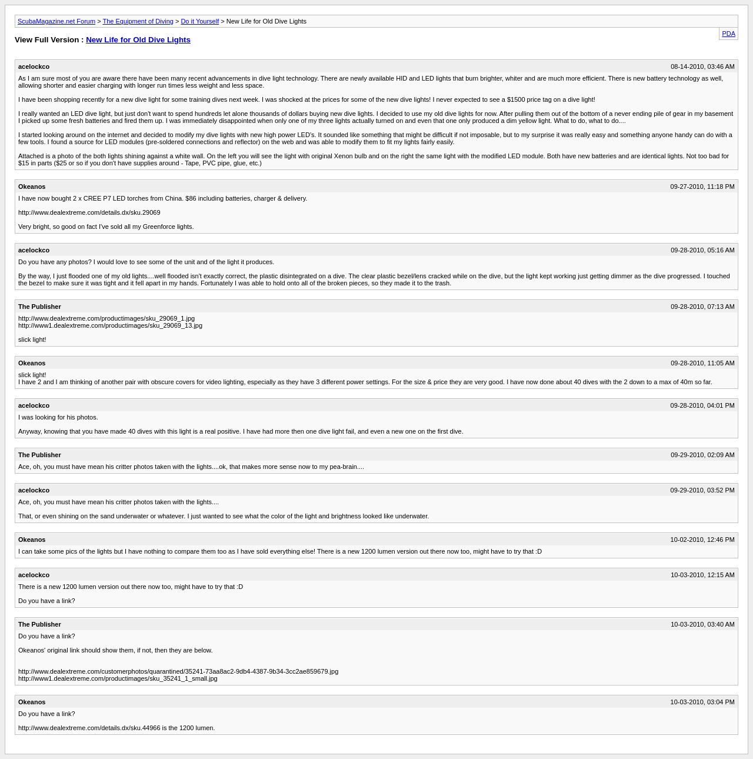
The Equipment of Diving (137, 21)
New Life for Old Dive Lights (138, 39)
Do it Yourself (200, 21)
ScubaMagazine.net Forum (56, 21)
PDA (728, 33)
